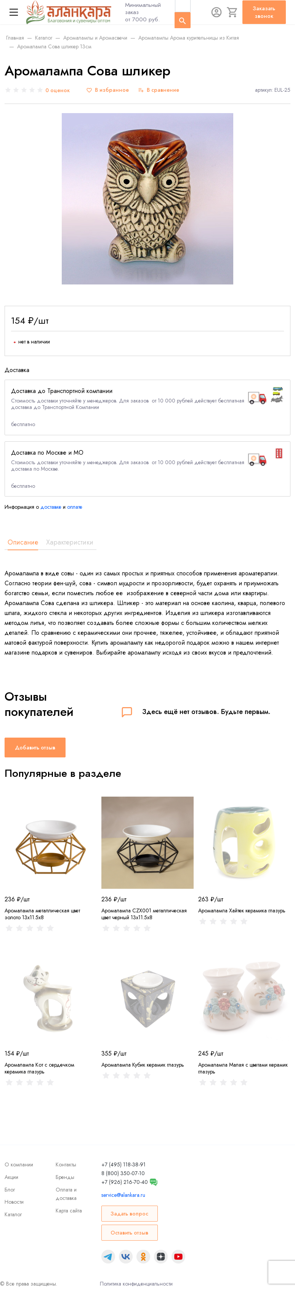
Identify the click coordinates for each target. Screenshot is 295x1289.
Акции (11, 1177)
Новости (14, 1202)
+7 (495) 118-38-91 (123, 1164)
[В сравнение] (158, 90)
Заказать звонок (264, 12)
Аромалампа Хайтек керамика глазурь (241, 910)
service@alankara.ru (123, 1195)
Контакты (66, 1164)
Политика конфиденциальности (136, 1283)
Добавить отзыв (35, 747)
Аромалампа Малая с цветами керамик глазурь (243, 1068)
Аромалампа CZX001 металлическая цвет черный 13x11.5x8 (144, 914)
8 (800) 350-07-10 (123, 1173)
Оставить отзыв (129, 1232)
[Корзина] (232, 12)
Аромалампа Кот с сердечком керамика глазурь (39, 1068)
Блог (10, 1189)
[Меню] (13, 12)
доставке (50, 507)
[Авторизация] (216, 12)
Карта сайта (69, 1210)
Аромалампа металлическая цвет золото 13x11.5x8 (42, 914)
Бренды (65, 1177)
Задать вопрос (129, 1213)
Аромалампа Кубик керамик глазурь (142, 1065)
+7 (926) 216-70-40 (124, 1182)
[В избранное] (107, 90)
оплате (74, 507)
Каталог (13, 1214)
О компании (19, 1164)
